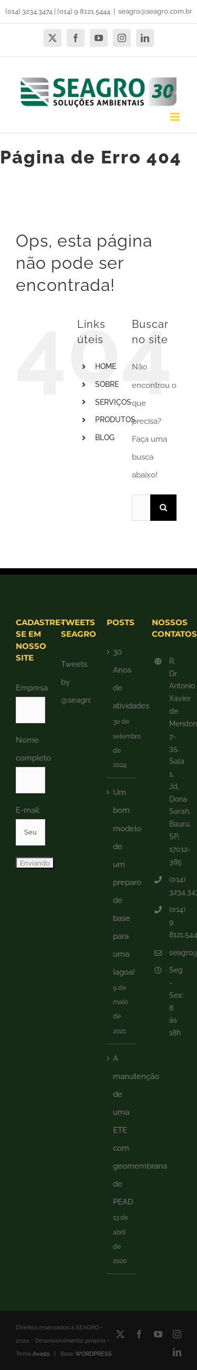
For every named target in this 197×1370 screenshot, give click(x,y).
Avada (41, 1353)
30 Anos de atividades (122, 679)
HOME (105, 366)
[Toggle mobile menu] (175, 116)
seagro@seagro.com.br (155, 11)
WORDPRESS (93, 1353)
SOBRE (107, 384)
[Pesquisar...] (141, 507)
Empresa (32, 688)
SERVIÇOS (113, 402)
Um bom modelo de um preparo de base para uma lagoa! (122, 882)
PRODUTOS (115, 419)
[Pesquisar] (163, 507)
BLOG (105, 437)
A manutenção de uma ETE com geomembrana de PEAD (122, 1130)
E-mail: (28, 810)
